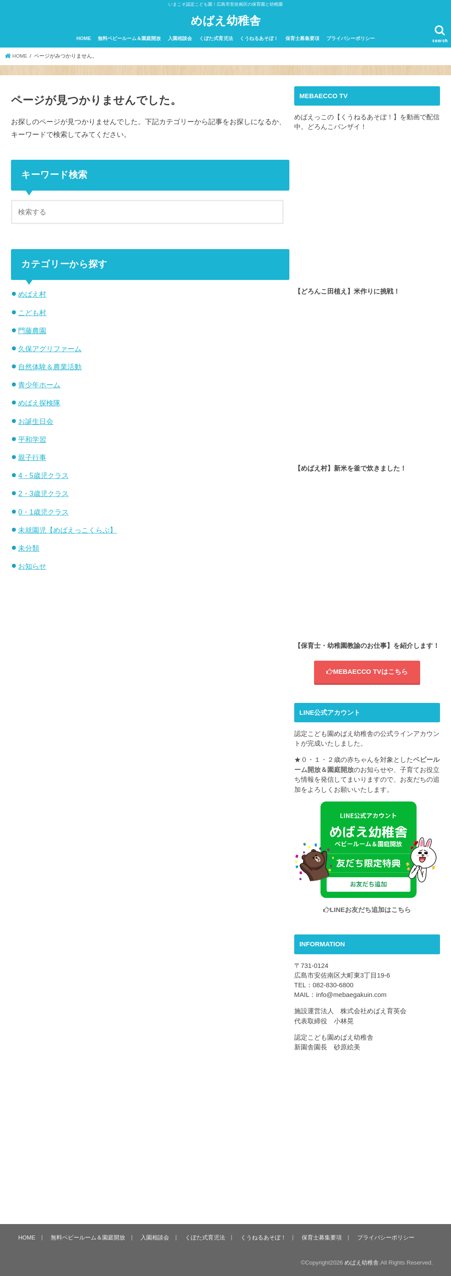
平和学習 (32, 439)
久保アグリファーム (49, 348)
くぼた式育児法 (216, 37)
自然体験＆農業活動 (49, 366)
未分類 (28, 548)
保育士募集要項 (302, 37)
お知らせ (32, 566)
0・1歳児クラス (43, 511)
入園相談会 (180, 37)
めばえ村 (32, 294)
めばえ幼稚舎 (226, 19)
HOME (83, 37)
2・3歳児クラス (43, 493)
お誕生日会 (35, 421)
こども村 (32, 312)
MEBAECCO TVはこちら (367, 671)
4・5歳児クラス (43, 475)
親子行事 (32, 457)
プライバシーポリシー (350, 37)
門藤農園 (32, 330)
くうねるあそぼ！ (259, 37)
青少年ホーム (39, 384)
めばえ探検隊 (39, 402)
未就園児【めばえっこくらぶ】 (67, 529)
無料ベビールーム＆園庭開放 (129, 37)
